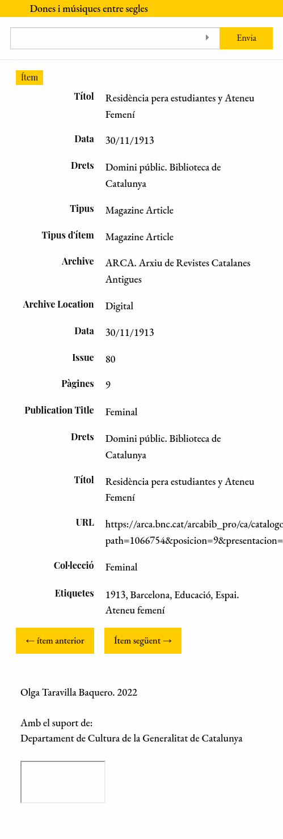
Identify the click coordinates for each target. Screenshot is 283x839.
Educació (192, 594)
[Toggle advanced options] (207, 38)
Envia (246, 38)
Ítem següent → (143, 640)
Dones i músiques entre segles (88, 8)
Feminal (121, 566)
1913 (115, 594)
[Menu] (9, 8)
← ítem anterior (55, 640)
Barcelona (150, 594)
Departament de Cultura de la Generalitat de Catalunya (131, 737)
